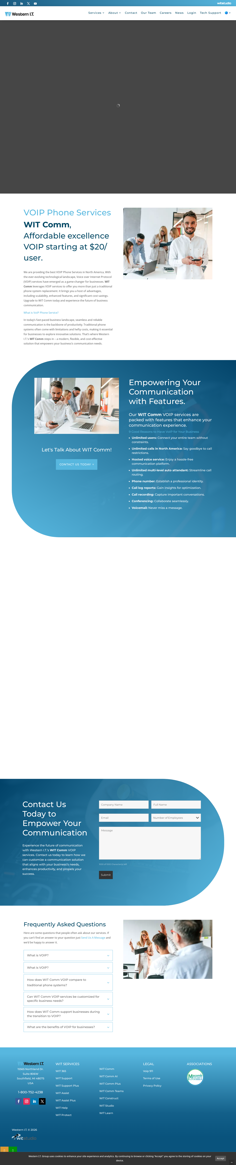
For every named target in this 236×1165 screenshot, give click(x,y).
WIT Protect (64, 1115)
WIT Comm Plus (110, 1083)
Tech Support (210, 12)
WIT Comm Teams (111, 1091)
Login (191, 12)
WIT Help (62, 1107)
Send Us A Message (93, 937)
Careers (166, 12)
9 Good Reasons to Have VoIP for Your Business (164, 432)
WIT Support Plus (67, 1085)
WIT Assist (62, 1093)
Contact (131, 12)
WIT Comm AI (108, 1076)
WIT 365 (61, 1071)
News (179, 12)
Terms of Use (151, 1078)
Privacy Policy (152, 1085)
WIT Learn (106, 1113)
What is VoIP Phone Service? (41, 312)
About (113, 12)
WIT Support (64, 1078)
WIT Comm (106, 1069)
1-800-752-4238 (30, 1092)
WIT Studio (106, 1105)
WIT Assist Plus (66, 1100)
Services (94, 12)
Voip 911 (148, 1071)
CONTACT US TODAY (75, 464)
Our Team (148, 12)
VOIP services (177, 414)
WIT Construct (108, 1098)
